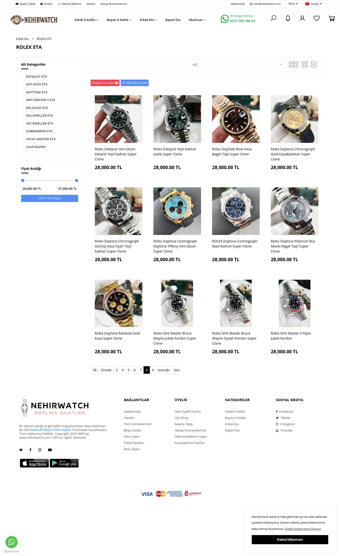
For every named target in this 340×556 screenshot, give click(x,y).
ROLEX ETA (44, 39)
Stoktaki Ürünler (105, 82)
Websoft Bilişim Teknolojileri (50, 430)
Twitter (283, 418)
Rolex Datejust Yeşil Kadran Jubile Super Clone (174, 151)
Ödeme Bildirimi (70, 4)
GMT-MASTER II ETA (40, 100)
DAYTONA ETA (36, 92)
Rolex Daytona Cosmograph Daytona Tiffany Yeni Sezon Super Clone (175, 246)
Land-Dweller (36, 147)
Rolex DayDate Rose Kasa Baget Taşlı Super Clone (232, 151)
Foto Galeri (132, 436)
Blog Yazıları (132, 430)
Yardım (46, 4)
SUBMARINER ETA (39, 131)
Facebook (284, 411)
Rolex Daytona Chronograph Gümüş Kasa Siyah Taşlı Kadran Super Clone (117, 246)
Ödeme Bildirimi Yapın (191, 436)
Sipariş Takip (184, 424)
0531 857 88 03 (242, 20)
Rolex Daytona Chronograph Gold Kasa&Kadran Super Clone (293, 154)
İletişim (91, 4)
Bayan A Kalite (235, 418)
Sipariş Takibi (25, 4)
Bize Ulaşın (132, 449)
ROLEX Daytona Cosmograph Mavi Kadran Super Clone (234, 243)
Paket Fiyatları (134, 443)
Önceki (106, 370)
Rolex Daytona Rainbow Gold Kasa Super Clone (117, 336)
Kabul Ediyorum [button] (290, 539)
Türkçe (313, 4)
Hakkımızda (238, 4)
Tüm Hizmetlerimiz (137, 424)
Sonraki (164, 370)
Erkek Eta (22, 39)
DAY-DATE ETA (36, 84)
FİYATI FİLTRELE (49, 198)
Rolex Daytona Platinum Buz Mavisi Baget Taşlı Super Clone (293, 246)
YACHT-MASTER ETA (41, 139)
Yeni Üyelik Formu (188, 411)
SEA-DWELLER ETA (39, 115)
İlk (95, 370)
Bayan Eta (232, 430)
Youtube (284, 430)
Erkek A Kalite (235, 411)
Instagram (285, 424)
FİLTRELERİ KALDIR (134, 83)
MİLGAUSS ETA (37, 108)
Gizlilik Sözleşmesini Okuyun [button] (303, 529)
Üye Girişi (181, 418)
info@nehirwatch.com (265, 4)
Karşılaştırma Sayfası (189, 443)
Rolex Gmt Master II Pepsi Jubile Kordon (291, 336)
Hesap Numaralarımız (114, 4)
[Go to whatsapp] (12, 542)
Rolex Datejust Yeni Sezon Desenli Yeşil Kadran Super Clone (116, 154)
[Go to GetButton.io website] (11, 551)
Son (177, 370)
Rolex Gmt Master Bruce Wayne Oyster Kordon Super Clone (234, 338)
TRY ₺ (293, 4)
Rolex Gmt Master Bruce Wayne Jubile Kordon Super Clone (174, 338)
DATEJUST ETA (36, 76)
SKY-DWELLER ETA (39, 123)
